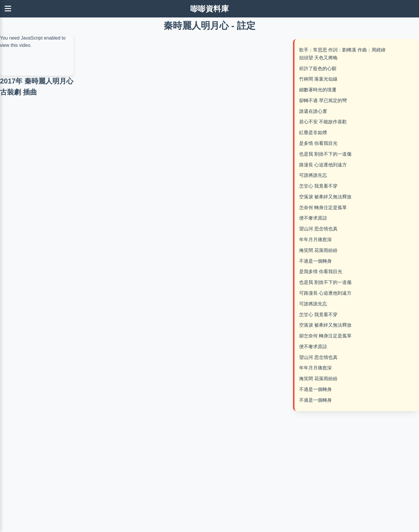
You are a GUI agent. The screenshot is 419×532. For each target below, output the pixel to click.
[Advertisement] (183, 78)
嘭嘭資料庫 (209, 9)
